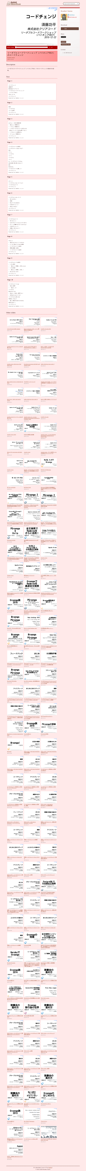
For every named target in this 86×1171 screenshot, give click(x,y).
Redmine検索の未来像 (29, 434)
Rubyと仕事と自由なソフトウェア (49, 399)
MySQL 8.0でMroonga (46, 469)
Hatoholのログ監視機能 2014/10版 (32, 998)
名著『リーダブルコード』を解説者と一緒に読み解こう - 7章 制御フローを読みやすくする (15, 911)
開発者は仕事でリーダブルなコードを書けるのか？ (15, 1140)
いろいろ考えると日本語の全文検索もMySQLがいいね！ (15, 999)
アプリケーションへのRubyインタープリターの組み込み (49, 646)
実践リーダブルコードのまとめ (14, 857)
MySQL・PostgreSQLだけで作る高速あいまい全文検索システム (31, 470)
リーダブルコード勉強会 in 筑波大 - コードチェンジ (14, 787)
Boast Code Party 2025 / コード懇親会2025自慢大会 (31, 329)
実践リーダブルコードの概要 (31, 839)
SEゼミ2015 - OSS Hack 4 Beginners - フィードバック (13, 823)
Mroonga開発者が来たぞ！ (47, 610)
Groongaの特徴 (27, 945)
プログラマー (44, 1121)
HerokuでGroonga (11, 962)
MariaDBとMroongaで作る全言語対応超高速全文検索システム (14, 506)
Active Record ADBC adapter (13, 328)
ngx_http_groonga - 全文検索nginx (32, 681)
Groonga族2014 (10, 980)
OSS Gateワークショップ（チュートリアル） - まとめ (32, 664)
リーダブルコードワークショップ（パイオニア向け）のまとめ (32, 699)
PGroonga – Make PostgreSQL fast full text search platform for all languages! (32, 611)
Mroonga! (9, 751)
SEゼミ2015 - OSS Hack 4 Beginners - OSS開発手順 (47, 805)
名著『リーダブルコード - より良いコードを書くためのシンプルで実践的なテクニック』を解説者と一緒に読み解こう (32, 964)
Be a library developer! (29, 1121)
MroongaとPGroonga (12, 681)
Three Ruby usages (45, 998)
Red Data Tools (27, 487)
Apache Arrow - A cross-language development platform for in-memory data (48, 435)
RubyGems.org (73, 17)
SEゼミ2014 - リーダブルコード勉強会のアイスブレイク (15, 1051)
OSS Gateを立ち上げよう (46, 716)
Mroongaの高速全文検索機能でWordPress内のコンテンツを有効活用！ (48, 488)
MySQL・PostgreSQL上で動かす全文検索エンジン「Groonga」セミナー (48, 541)
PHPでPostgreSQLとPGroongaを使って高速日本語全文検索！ (15, 558)
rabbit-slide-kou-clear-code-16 (31, 399)
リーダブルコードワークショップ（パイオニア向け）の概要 (48, 699)
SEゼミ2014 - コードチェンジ (48, 1033)
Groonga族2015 (27, 733)
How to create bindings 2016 (30, 628)
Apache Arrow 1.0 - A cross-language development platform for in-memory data (32, 418)
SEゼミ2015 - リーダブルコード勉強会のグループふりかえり (32, 893)
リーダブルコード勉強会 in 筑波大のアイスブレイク (31, 787)
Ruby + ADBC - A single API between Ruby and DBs (47, 347)
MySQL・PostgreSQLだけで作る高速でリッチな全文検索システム (48, 523)
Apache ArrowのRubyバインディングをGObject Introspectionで (49, 594)
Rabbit (50, 1167)
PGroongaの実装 (44, 733)
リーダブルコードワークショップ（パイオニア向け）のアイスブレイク (15, 699)
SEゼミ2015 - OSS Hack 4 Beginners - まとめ (30, 823)
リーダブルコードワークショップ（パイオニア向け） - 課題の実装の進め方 (15, 717)
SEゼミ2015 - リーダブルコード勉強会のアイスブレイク (15, 875)
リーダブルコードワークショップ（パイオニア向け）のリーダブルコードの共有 (48, 682)
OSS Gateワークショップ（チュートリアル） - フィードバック (15, 664)
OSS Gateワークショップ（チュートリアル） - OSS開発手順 (49, 664)
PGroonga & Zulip (11, 540)
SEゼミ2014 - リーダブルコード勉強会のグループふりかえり (15, 1034)
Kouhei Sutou (11, 57)
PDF (66, 28)
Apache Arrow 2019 (11, 434)
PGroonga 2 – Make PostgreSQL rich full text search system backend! (31, 506)
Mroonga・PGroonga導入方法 (14, 628)
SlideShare (72, 14)
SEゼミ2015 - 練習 (28, 874)
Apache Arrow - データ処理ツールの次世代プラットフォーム (49, 453)
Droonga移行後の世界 (29, 1015)
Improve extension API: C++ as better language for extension (31, 523)
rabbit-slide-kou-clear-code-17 (47, 364)
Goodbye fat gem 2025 (46, 328)
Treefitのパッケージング (29, 381)
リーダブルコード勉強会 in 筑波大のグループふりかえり (14, 805)
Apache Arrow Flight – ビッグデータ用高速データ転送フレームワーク (49, 383)
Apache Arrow (27, 452)
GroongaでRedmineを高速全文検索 (32, 593)
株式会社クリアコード (29, 575)
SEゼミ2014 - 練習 (28, 1050)
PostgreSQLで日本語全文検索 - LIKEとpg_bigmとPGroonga (48, 893)
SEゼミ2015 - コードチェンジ (48, 874)
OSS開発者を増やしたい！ (47, 628)
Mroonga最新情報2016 (12, 645)
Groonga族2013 (10, 1121)
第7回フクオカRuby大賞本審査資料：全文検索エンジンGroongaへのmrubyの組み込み (48, 946)
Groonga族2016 (10, 610)
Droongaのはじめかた (46, 1103)
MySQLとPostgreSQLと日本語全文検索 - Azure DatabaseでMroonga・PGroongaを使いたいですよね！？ (32, 559)
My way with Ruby (11, 487)
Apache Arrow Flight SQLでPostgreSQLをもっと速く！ (30, 347)
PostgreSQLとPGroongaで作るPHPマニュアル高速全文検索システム (15, 523)
